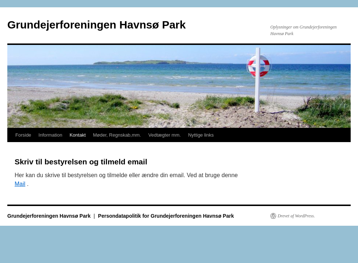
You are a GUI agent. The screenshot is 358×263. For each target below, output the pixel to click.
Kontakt (77, 135)
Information (50, 135)
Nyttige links (201, 135)
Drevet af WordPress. (296, 215)
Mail (20, 184)
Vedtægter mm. (164, 135)
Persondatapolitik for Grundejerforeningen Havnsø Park (166, 216)
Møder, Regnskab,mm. (117, 135)
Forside (23, 135)
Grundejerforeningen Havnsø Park (96, 25)
